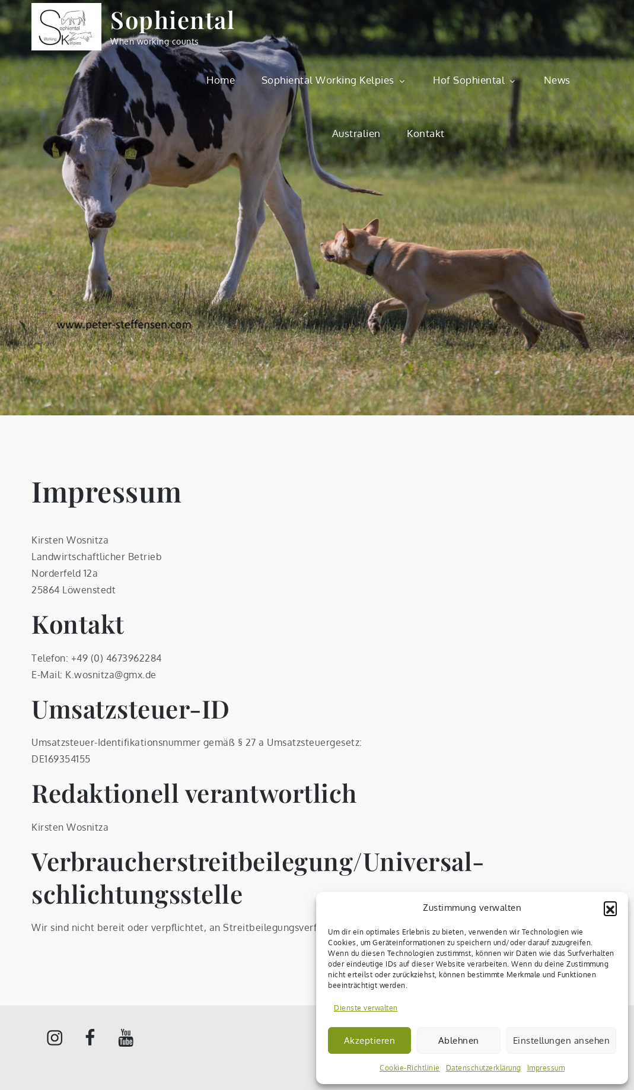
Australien (356, 133)
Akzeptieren (370, 1040)
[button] (610, 908)
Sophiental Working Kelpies (334, 80)
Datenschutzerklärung (483, 1067)
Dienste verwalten (366, 1007)
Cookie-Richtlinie (410, 1067)
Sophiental (172, 19)
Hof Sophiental (475, 80)
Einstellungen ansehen (561, 1040)
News (557, 80)
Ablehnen (458, 1040)
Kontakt (426, 133)
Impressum (546, 1067)
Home (220, 80)
